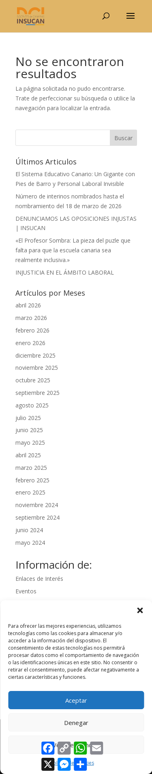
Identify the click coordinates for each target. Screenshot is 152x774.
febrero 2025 (32, 480)
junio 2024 (29, 530)
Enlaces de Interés (39, 578)
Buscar (123, 138)
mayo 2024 (30, 542)
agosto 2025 (32, 405)
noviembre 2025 (36, 367)
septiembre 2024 (37, 517)
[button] (140, 610)
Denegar (76, 723)
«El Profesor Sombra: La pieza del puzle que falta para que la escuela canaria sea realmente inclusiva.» (73, 250)
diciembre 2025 (35, 355)
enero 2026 (30, 343)
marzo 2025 (31, 467)
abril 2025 (28, 455)
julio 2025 (28, 418)
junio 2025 (29, 430)
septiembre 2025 (37, 393)
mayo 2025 (30, 442)
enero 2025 (30, 492)
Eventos (25, 591)
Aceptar (76, 700)
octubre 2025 (32, 380)
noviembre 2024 (36, 505)
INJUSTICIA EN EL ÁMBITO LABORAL (64, 272)
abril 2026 (28, 305)
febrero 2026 (32, 330)
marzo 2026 (31, 318)
